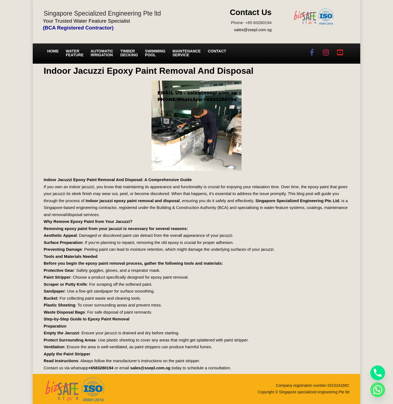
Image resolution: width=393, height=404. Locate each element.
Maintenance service (186, 53)
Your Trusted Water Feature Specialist (86, 21)
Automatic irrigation (102, 53)
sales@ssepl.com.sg (253, 29)
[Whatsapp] (377, 389)
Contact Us (251, 12)
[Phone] (377, 372)
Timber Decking (129, 53)
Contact (217, 51)
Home (53, 51)
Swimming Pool (155, 53)
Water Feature (75, 53)
